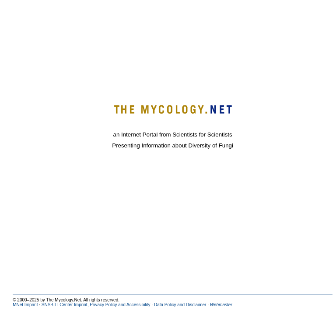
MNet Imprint (25, 304)
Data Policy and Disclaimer (180, 304)
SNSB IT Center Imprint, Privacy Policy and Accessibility (96, 304)
